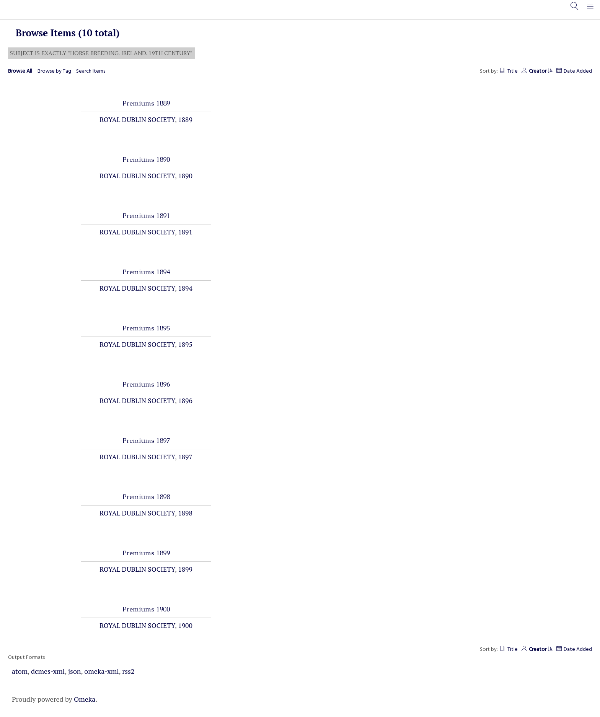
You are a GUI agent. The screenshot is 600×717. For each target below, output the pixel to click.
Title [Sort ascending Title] (512, 71)
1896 (185, 400)
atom (20, 671)
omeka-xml (101, 671)
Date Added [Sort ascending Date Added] (578, 71)
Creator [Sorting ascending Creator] (540, 71)
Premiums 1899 (146, 553)
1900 (185, 625)
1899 (185, 569)
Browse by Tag (54, 71)
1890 (185, 175)
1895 (185, 344)
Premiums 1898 (146, 497)
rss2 (128, 671)
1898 (185, 513)
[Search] (576, 9)
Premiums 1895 (146, 328)
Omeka (84, 699)
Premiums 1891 (146, 215)
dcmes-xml (48, 671)
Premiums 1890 (146, 159)
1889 (185, 119)
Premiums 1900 (146, 609)
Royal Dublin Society (137, 119)
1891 (185, 232)
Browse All (20, 71)
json (74, 671)
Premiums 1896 (146, 384)
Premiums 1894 (146, 272)
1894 (185, 288)
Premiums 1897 (146, 440)
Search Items (90, 71)
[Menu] (592, 9)
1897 (185, 456)
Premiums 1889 (146, 103)
